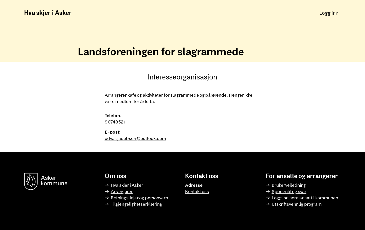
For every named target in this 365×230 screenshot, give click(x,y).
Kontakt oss (197, 191)
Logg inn (328, 13)
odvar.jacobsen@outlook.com (135, 138)
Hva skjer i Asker (48, 12)
